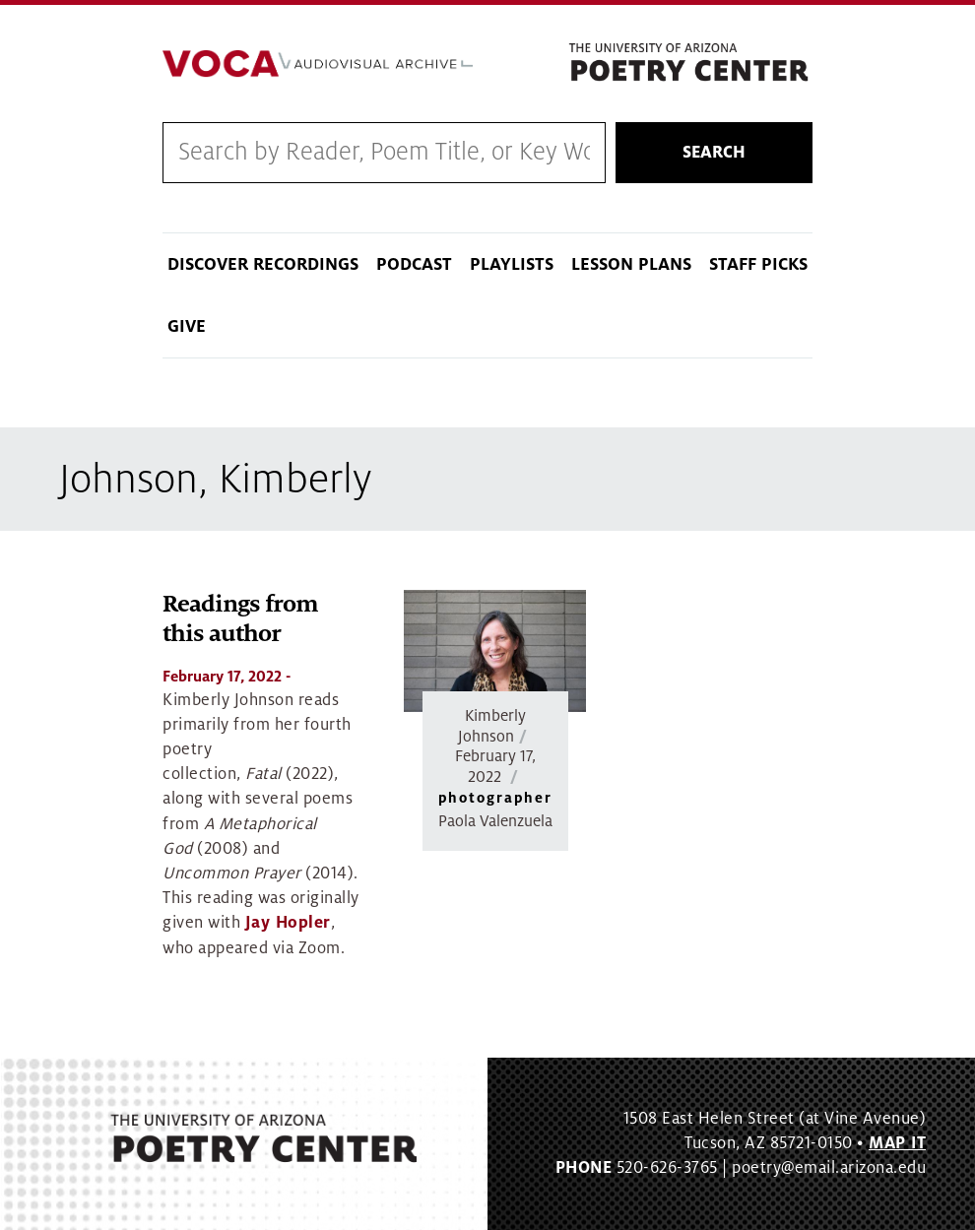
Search (714, 153)
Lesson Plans (631, 264)
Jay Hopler (288, 923)
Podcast (414, 264)
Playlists (511, 264)
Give (186, 326)
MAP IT (897, 1143)
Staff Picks (758, 264)
